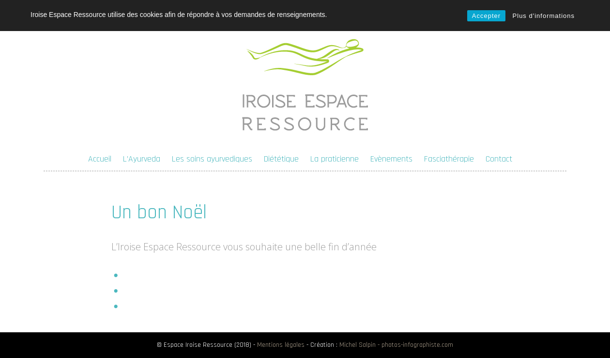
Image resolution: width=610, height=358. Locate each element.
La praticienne (334, 158)
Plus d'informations (544, 15)
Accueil (99, 158)
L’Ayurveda (141, 158)
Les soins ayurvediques (212, 158)
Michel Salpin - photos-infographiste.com (396, 345)
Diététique (281, 158)
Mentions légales (281, 345)
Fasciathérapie (449, 158)
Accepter (486, 15)
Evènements (391, 158)
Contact (499, 158)
